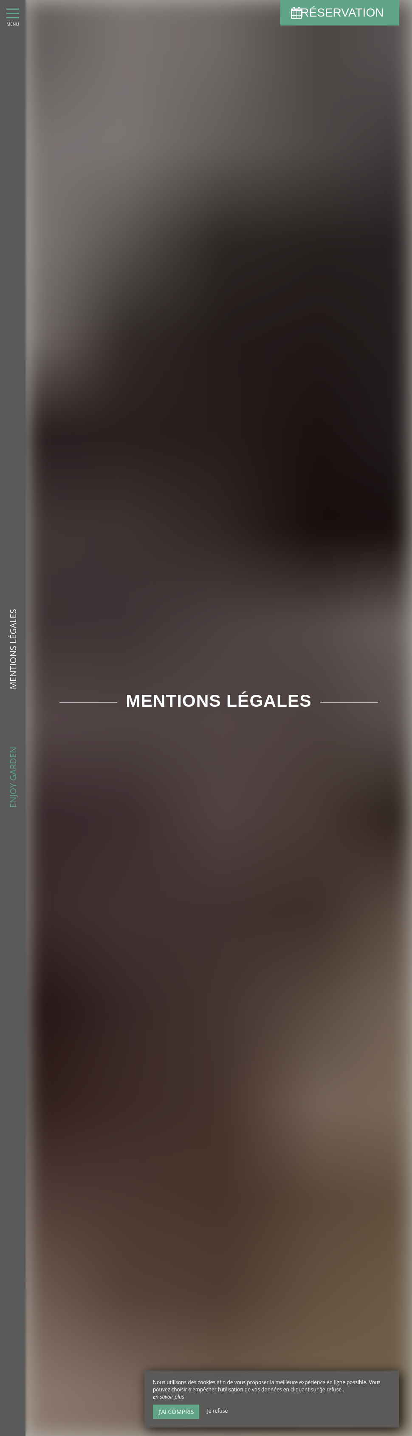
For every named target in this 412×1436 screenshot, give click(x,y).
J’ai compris (176, 1412)
